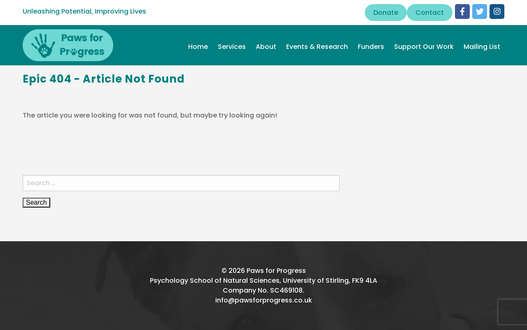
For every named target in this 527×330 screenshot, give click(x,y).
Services (232, 46)
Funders (371, 46)
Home (198, 46)
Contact (429, 12)
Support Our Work (424, 46)
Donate (385, 12)
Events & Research (317, 46)
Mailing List (482, 46)
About (266, 46)
